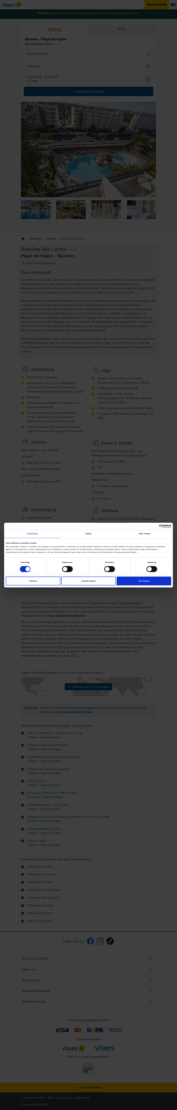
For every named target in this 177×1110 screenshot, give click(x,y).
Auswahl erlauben (88, 581)
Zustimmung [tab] (32, 534)
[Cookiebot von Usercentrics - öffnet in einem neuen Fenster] (154, 526)
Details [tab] (88, 534)
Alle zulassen (143, 581)
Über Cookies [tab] (145, 534)
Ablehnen (33, 581)
